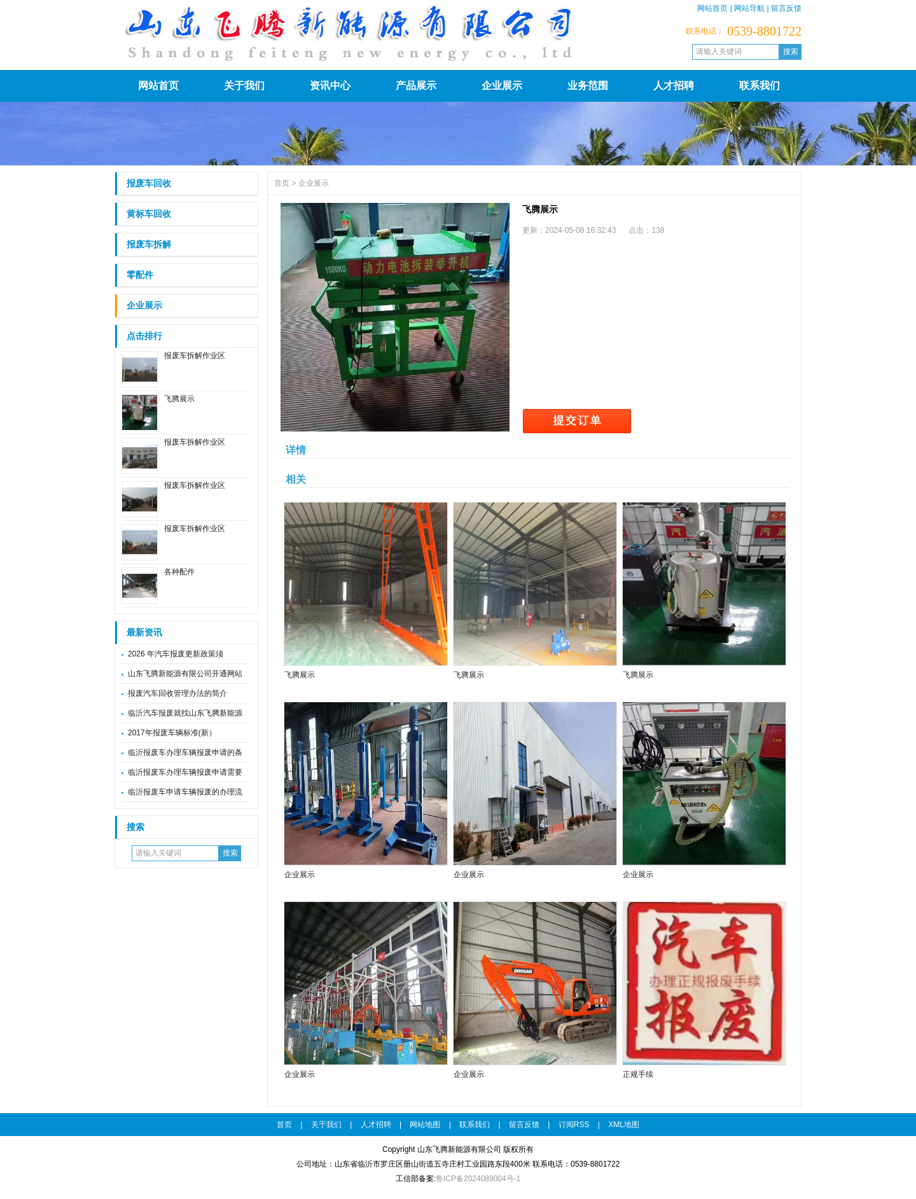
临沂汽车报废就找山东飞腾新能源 (185, 713)
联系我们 (759, 85)
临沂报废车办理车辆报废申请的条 (185, 752)
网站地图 (425, 1124)
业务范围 (587, 85)
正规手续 (638, 1074)
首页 (281, 183)
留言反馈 (786, 8)
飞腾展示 (179, 398)
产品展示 (416, 85)
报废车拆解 (149, 244)
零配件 (140, 275)
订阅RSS (574, 1124)
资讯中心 (330, 85)
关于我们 (244, 85)
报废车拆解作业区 (194, 355)
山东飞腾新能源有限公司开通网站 (185, 673)
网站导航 (749, 8)
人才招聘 (673, 85)
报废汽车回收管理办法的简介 (177, 693)
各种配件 (179, 571)
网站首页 (712, 8)
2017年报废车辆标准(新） (172, 732)
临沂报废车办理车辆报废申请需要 (185, 772)
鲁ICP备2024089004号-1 (478, 1178)
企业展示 (502, 85)
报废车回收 (149, 183)
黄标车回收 (149, 214)
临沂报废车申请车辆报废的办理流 (185, 791)
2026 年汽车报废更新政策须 (175, 653)
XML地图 (623, 1124)
